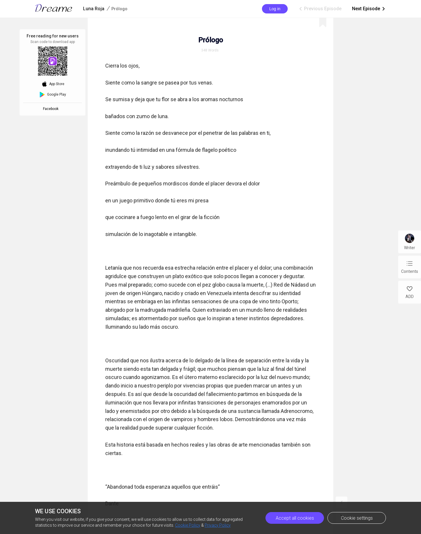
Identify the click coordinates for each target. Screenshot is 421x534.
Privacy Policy (218, 525)
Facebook (51, 108)
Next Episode (369, 8)
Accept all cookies (295, 518)
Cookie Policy (187, 525)
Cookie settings (357, 518)
